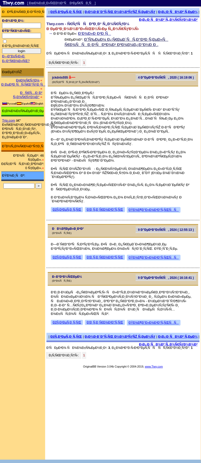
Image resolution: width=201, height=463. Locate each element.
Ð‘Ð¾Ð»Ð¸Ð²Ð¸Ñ (94, 33)
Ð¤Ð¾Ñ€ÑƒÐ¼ (27, 80)
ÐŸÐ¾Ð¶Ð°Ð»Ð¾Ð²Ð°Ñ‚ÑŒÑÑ (154, 210)
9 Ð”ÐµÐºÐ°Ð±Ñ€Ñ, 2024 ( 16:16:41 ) (166, 278)
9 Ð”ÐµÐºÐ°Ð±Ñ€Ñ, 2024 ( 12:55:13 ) (166, 230)
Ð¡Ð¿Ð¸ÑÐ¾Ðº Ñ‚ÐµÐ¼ (178, 12)
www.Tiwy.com (154, 366)
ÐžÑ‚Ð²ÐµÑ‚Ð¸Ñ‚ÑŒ (66, 12)
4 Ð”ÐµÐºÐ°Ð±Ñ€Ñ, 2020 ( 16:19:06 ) (166, 77)
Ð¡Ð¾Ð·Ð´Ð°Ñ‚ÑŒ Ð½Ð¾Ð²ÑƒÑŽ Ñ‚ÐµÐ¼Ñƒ (120, 12)
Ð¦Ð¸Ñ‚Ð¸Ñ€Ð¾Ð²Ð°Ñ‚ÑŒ (105, 209)
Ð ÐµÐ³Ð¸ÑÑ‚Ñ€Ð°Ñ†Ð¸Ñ (23, 84)
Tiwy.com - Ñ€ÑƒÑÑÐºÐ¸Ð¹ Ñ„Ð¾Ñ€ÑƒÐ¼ (87, 24)
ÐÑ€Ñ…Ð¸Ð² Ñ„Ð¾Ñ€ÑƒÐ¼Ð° (27, 95)
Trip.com (8, 120)
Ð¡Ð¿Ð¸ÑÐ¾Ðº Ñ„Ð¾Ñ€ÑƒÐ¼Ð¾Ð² (168, 20)
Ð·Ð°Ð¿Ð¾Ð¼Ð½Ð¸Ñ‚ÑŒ (20, 46)
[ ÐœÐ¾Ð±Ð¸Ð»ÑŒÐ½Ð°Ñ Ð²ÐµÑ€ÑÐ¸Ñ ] (61, 3)
